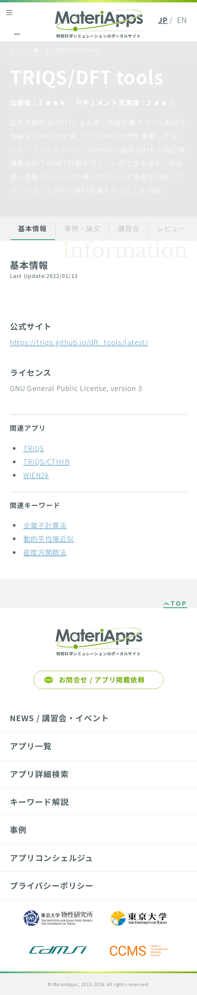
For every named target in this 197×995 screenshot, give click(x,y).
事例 (18, 829)
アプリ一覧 (25, 50)
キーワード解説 (39, 801)
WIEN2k (36, 475)
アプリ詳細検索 (39, 774)
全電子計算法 (45, 525)
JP (163, 19)
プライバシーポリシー (52, 885)
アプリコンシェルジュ (51, 857)
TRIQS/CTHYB (46, 461)
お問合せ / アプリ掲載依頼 (102, 680)
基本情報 (32, 228)
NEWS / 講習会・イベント (59, 718)
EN (182, 19)
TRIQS (33, 448)
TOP (179, 604)
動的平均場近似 (48, 538)
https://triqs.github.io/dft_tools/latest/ (79, 342)
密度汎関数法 (45, 552)
